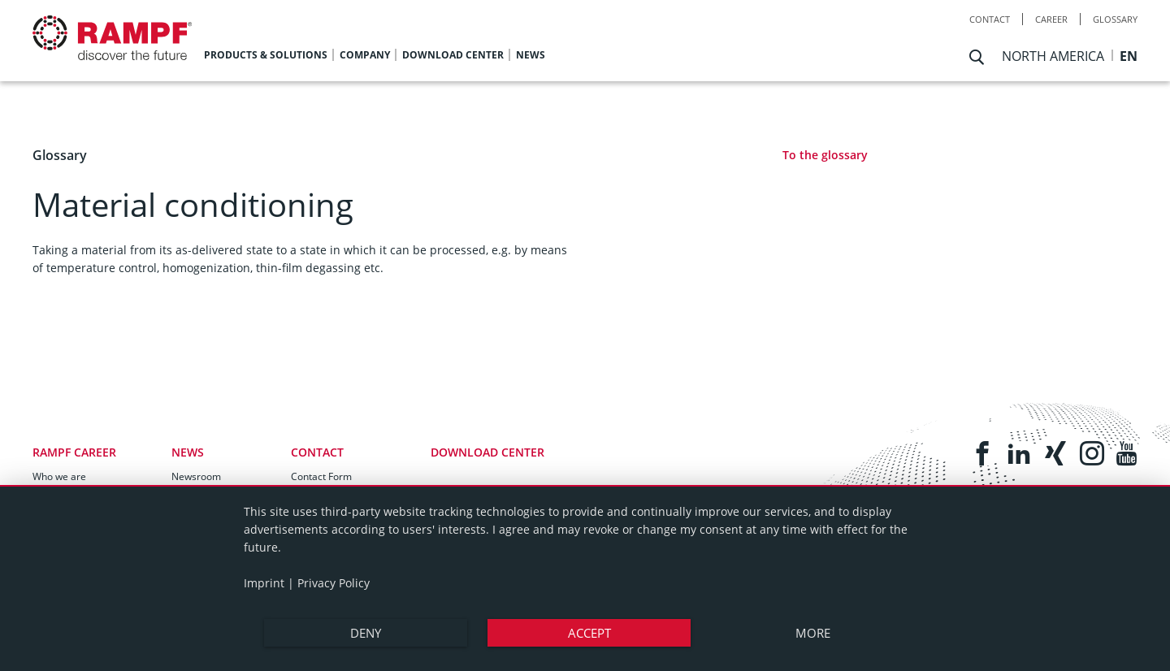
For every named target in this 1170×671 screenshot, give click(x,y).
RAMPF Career (74, 452)
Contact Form (321, 476)
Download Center (487, 452)
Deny (365, 633)
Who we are (59, 476)
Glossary (1115, 19)
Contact (989, 19)
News (187, 452)
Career (1051, 19)
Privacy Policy (333, 583)
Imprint (264, 583)
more (812, 633)
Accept (589, 633)
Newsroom (196, 476)
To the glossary (825, 154)
